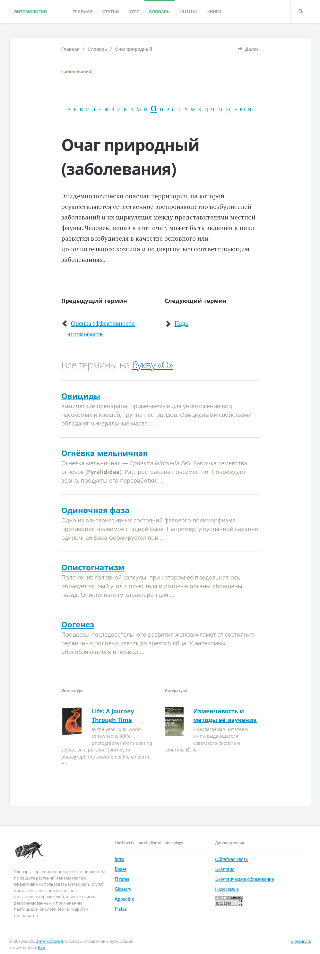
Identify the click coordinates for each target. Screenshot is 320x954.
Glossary (123, 889)
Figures (122, 879)
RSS (41, 947)
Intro (119, 859)
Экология (224, 869)
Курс (133, 11)
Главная (83, 11)
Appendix (124, 899)
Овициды (80, 396)
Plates (120, 909)
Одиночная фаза (95, 510)
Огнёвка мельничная (104, 453)
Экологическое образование (244, 879)
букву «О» (152, 364)
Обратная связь (231, 859)
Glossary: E (300, 941)
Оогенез (77, 624)
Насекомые (227, 889)
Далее (252, 49)
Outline (188, 11)
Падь (181, 323)
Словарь (159, 11)
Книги (214, 11)
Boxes (120, 869)
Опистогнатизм (93, 567)
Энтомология (30, 11)
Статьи (110, 11)
